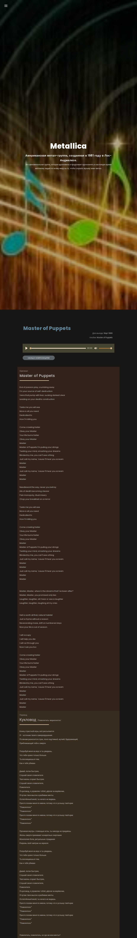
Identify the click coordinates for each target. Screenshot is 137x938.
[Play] (26, 348)
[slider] (58, 348)
